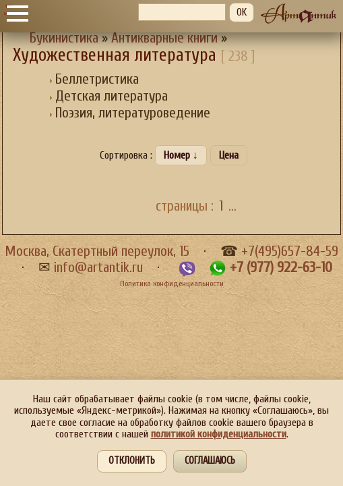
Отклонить (131, 460)
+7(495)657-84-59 (289, 251)
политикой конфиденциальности (218, 434)
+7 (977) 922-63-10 (281, 267)
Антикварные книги (164, 38)
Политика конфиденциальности (172, 283)
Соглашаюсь (210, 460)
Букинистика (64, 38)
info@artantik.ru (98, 267)
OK (242, 12)
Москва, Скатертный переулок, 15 (97, 251)
